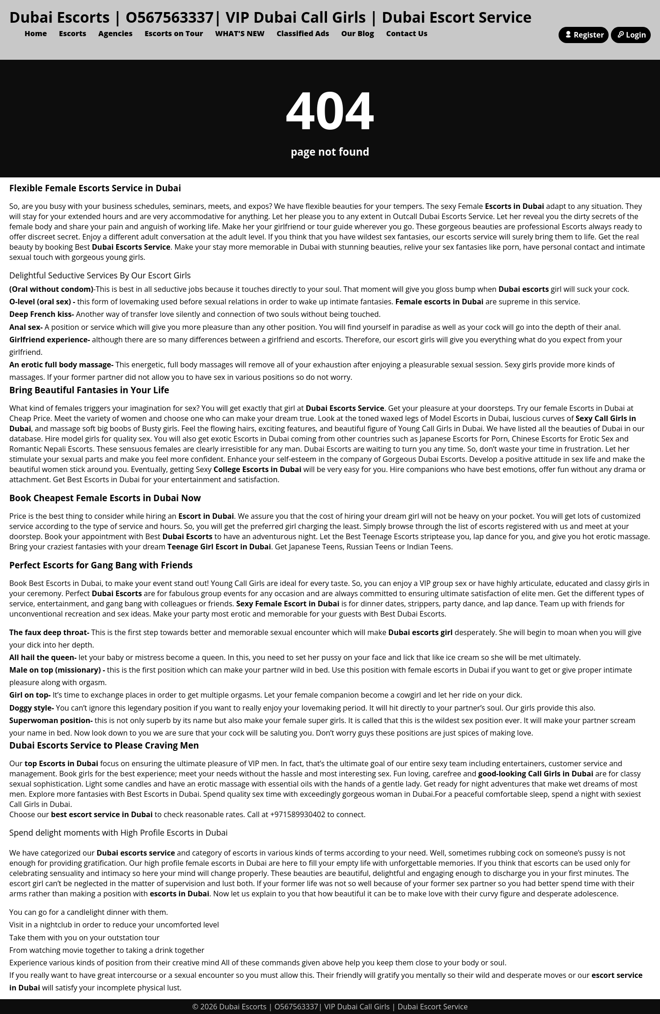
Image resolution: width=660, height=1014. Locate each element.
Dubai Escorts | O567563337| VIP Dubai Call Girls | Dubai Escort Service (270, 17)
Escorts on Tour (174, 33)
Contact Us (406, 33)
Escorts (72, 33)
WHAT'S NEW (239, 33)
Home (36, 33)
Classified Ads (303, 33)
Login (631, 35)
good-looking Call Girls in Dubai (535, 773)
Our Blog (357, 33)
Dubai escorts (523, 289)
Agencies (115, 33)
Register (583, 35)
